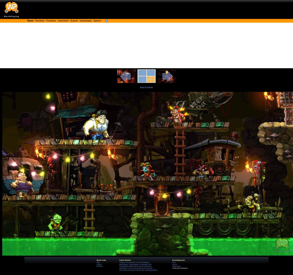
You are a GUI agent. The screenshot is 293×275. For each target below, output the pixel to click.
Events (74, 20)
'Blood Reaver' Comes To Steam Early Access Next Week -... (136, 268)
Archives (99, 264)
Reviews (40, 20)
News (98, 262)
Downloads (86, 20)
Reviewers (100, 266)
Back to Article (146, 87)
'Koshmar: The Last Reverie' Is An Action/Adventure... (134, 262)
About (174, 262)
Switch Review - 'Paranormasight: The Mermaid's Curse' (135, 264)
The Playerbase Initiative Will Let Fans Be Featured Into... (135, 266)
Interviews (63, 20)
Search (97, 20)
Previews (51, 20)
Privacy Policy (176, 266)
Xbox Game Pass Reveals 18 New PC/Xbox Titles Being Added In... (138, 270)
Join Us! (174, 264)
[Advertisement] (146, 45)
